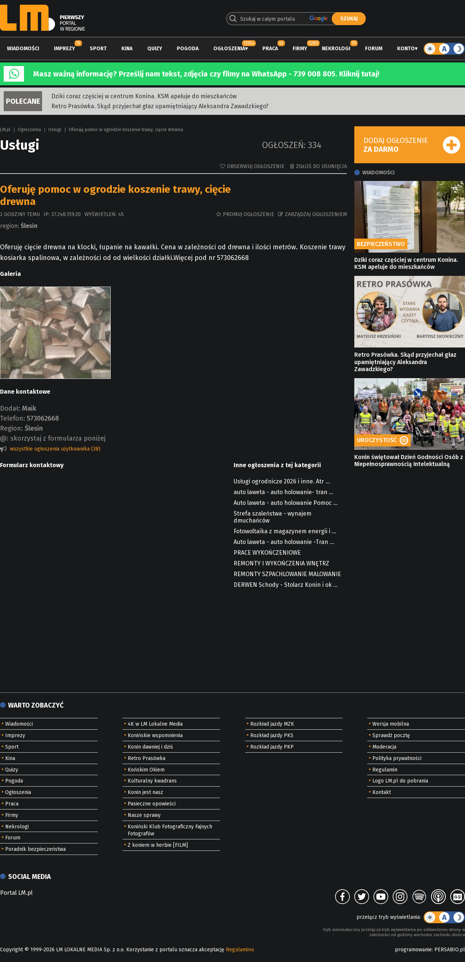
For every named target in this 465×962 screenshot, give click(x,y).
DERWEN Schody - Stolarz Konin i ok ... (286, 584)
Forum (373, 48)
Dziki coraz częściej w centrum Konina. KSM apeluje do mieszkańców (144, 96)
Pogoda (188, 48)
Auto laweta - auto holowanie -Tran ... (284, 541)
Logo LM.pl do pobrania (400, 781)
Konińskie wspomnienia (155, 735)
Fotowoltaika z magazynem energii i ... (285, 531)
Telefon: (12, 418)
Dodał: (10, 408)
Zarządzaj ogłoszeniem (316, 214)
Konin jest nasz (145, 792)
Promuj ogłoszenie (248, 214)
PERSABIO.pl (449, 949)
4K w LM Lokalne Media (155, 724)
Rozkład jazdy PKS (271, 735)
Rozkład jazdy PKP (272, 747)
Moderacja (384, 747)
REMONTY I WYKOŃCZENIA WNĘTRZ (281, 563)
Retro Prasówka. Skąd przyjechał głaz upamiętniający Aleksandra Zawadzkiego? (159, 106)
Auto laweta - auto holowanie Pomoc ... (286, 502)
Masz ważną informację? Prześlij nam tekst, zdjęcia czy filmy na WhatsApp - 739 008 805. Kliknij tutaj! (206, 73)
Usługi (54, 129)
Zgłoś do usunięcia (321, 166)
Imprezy (64, 48)
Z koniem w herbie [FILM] (158, 845)
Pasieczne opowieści (152, 804)
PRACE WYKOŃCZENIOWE (267, 552)
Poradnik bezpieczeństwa (35, 849)
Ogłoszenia (229, 48)
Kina (126, 48)
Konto (406, 48)
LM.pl (5, 129)
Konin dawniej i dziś (150, 747)
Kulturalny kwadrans (152, 781)
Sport (98, 48)
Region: (11, 428)
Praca (270, 48)
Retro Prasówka (146, 758)
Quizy (154, 48)
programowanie (413, 949)
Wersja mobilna (390, 724)
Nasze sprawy (144, 815)
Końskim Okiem (146, 770)
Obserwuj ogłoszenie (256, 166)
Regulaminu (240, 949)
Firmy (300, 48)
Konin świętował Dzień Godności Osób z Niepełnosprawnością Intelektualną (408, 460)
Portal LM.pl (16, 892)
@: (4, 438)
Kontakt (381, 792)
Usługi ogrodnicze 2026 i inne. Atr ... (282, 481)
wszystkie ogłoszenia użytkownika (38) (55, 449)
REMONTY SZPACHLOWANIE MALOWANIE (287, 574)
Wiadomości (23, 48)
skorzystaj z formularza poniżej (58, 438)
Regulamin (384, 770)
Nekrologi (336, 48)
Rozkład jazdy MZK (272, 724)
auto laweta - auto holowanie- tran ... (283, 492)
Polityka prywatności (396, 758)
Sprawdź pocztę (391, 735)
